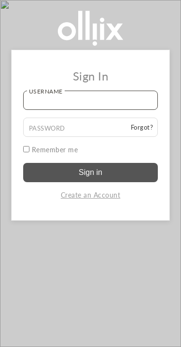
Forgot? (142, 127)
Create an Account (91, 195)
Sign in (90, 172)
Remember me (50, 150)
